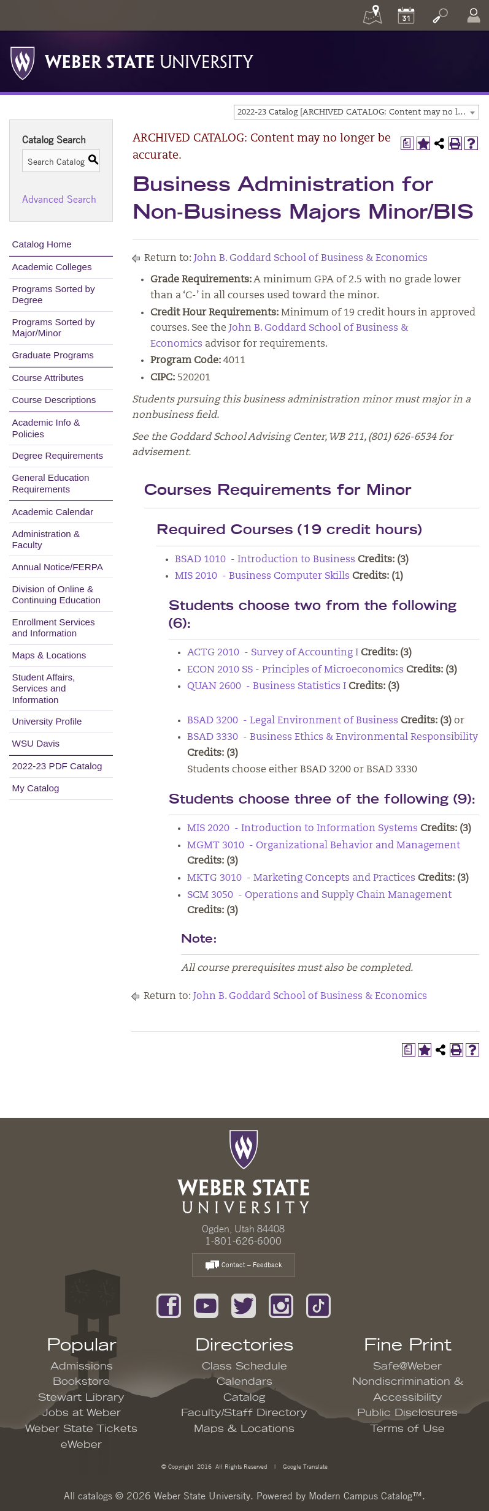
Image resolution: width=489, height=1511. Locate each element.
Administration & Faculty (46, 539)
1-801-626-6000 (243, 1241)
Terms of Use (407, 1429)
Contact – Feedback (243, 1266)
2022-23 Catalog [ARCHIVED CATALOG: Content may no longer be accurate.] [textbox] (358, 112)
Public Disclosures (407, 1413)
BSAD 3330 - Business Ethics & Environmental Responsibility (332, 737)
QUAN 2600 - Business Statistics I (266, 686)
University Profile (47, 721)
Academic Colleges (52, 267)
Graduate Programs (53, 355)
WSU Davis (36, 743)
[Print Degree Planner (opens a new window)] (407, 143)
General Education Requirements (51, 483)
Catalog (244, 1398)
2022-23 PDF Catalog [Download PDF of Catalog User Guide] (57, 766)
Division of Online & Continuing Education (56, 594)
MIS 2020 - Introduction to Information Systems (302, 829)
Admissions (81, 1366)
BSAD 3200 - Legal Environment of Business (292, 721)
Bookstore (81, 1382)
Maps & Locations (49, 655)
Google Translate (304, 1466)
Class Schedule (244, 1366)
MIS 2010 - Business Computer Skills (262, 576)
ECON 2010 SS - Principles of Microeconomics (295, 670)
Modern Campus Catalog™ (365, 1496)
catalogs (95, 1496)
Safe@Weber (407, 1366)
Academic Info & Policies (46, 428)
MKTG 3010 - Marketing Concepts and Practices (301, 878)
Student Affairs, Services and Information (43, 688)
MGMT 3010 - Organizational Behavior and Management (323, 846)
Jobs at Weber (81, 1413)
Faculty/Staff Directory (244, 1413)
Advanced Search (59, 199)
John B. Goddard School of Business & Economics (311, 258)
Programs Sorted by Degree (53, 294)
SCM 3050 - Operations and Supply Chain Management (319, 895)
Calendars (244, 1382)
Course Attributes (48, 377)
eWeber (81, 1445)
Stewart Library (81, 1398)
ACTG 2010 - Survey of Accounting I (272, 653)
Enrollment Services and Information (53, 627)
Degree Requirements (58, 455)
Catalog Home (42, 244)
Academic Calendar (53, 512)
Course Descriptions (54, 399)
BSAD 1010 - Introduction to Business (265, 560)
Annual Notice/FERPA (57, 567)
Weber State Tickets (81, 1429)
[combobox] (356, 112)
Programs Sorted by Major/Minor (53, 327)
